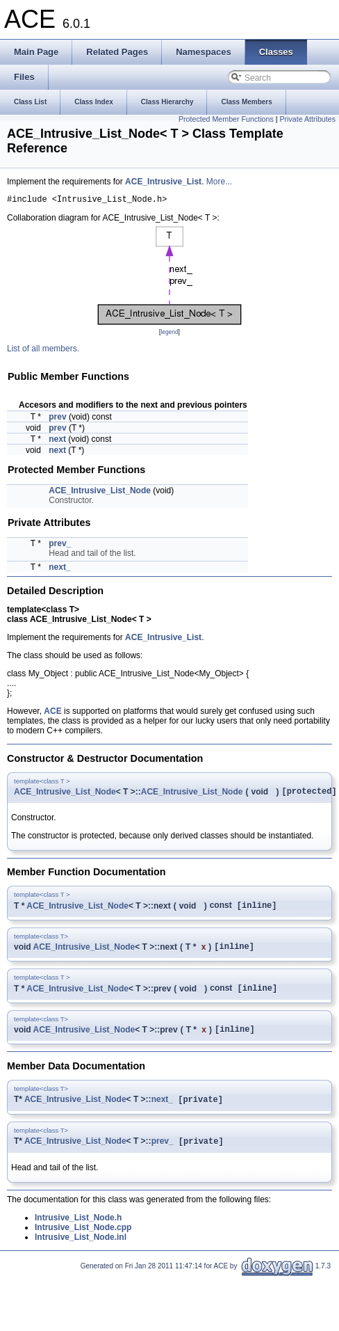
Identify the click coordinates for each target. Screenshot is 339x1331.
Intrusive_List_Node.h (78, 1231)
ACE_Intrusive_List (163, 181)
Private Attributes (307, 119)
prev (57, 419)
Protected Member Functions (226, 119)
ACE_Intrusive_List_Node (100, 492)
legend (169, 333)
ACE (52, 713)
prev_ (60, 545)
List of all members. (43, 351)
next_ (59, 569)
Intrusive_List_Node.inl (80, 1251)
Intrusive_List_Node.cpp (83, 1241)
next (57, 441)
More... (219, 181)
